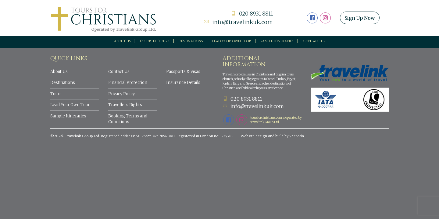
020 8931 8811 (251, 13)
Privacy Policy (121, 93)
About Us (122, 41)
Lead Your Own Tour (70, 104)
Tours (56, 93)
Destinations (191, 41)
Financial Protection (127, 82)
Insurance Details (183, 82)
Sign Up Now (360, 18)
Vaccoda (296, 136)
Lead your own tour (231, 41)
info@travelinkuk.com (238, 22)
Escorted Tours (155, 41)
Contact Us (314, 41)
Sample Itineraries (277, 41)
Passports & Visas (183, 71)
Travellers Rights (125, 104)
